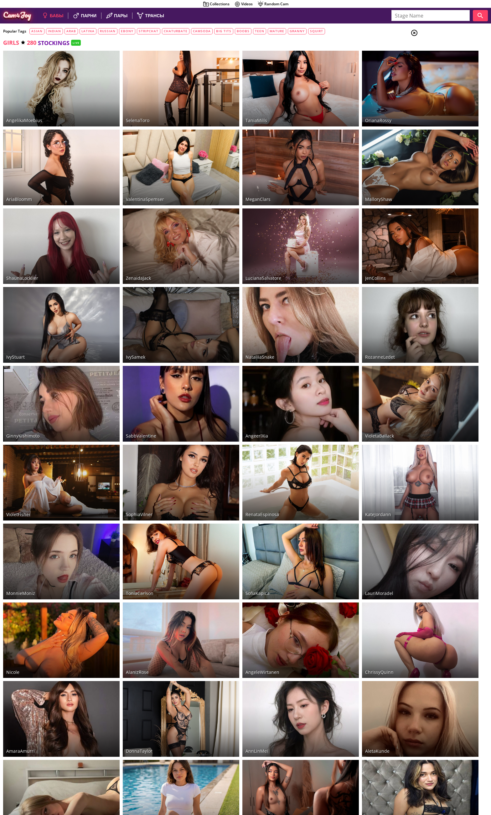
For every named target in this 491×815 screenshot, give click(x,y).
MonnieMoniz (20, 513)
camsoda (202, 31)
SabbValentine (123, 379)
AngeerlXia (221, 379)
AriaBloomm (19, 176)
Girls (438, 48)
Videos (243, 4)
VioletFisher (18, 446)
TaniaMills (221, 109)
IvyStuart (15, 311)
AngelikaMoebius (24, 109)
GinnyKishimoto (22, 379)
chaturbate (176, 31)
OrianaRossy (325, 109)
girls (11, 42)
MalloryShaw (325, 176)
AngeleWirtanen (227, 581)
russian (108, 31)
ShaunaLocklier (22, 244)
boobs (243, 31)
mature (277, 31)
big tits (223, 31)
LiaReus (14, 715)
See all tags (456, 411)
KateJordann (325, 446)
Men (436, 64)
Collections (216, 4)
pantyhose (443, 144)
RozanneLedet (327, 311)
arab (71, 31)
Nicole (12, 581)
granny (297, 31)
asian (37, 31)
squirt (316, 31)
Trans (438, 71)
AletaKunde (324, 648)
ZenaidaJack (120, 244)
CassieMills (222, 715)
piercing (440, 129)
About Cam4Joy (429, 783)
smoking (441, 114)
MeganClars (222, 176)
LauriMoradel (326, 513)
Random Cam (272, 4)
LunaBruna (120, 715)
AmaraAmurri (20, 648)
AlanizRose (119, 581)
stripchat (148, 31)
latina (88, 31)
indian (54, 31)
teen (259, 31)
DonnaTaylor (121, 648)
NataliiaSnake (224, 311)
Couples (441, 56)
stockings (441, 137)
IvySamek (118, 311)
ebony (127, 31)
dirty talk (442, 106)
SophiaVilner (121, 446)
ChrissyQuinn (326, 581)
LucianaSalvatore (228, 244)
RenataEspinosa (227, 446)
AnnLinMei (221, 648)
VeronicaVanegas (330, 715)
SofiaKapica (222, 513)
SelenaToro (120, 109)
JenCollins (322, 244)
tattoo (439, 122)
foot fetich (444, 99)
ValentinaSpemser (127, 176)
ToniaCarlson (122, 513)
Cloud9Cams (474, 783)
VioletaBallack (326, 379)
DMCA (452, 783)
